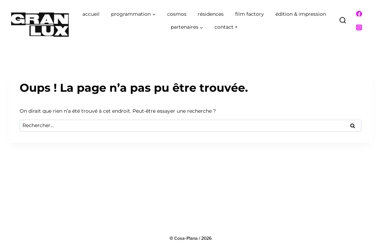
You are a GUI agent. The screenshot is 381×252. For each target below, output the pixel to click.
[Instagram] (359, 28)
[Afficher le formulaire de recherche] (343, 21)
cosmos (176, 14)
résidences (211, 14)
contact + (226, 27)
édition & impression (300, 14)
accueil (91, 14)
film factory (249, 14)
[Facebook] (359, 14)
